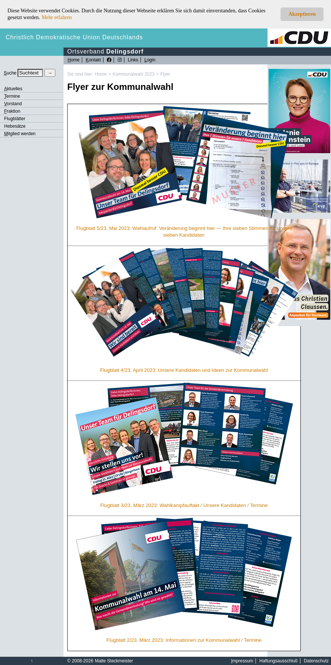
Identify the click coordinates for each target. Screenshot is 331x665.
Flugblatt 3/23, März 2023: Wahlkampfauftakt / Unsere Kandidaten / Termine (183, 505)
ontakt (93, 60)
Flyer (165, 74)
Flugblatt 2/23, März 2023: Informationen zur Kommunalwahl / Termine (184, 640)
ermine (12, 96)
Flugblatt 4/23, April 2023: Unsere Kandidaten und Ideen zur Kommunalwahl (184, 370)
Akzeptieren (302, 14)
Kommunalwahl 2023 (133, 74)
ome (74, 60)
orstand (13, 103)
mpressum (242, 661)
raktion (12, 111)
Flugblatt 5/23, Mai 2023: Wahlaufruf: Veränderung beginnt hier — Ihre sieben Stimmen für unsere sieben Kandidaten (184, 231)
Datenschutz (316, 661)
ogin (149, 60)
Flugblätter (14, 118)
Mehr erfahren (57, 17)
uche (10, 73)
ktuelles (13, 88)
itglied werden (19, 133)
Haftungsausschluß (278, 661)
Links (133, 60)
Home (101, 74)
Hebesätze (14, 126)
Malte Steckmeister (114, 661)
